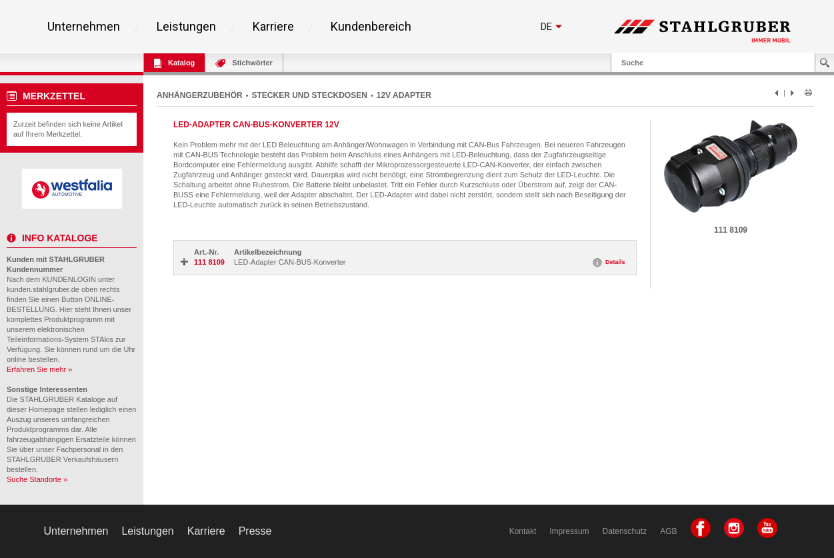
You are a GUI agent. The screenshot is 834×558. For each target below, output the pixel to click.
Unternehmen (83, 26)
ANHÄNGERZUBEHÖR (200, 95)
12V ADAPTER (404, 95)
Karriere (273, 26)
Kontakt (523, 531)
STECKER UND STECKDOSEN (309, 95)
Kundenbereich (371, 26)
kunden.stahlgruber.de (43, 289)
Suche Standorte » (37, 479)
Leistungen (186, 26)
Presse (255, 531)
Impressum (569, 531)
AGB (668, 531)
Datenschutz (625, 531)
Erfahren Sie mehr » (39, 369)
